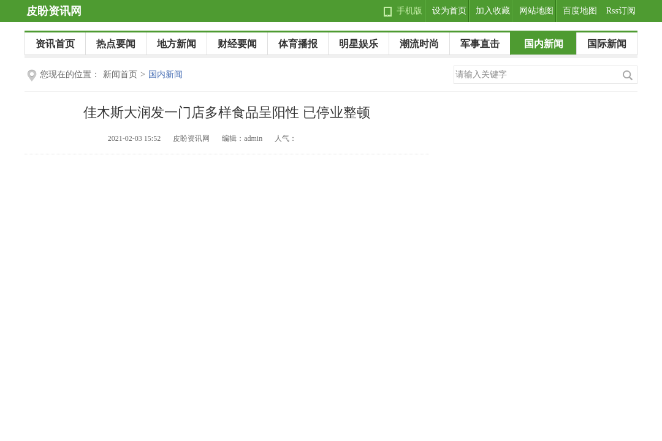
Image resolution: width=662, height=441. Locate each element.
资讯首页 (55, 44)
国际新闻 (606, 44)
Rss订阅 (621, 10)
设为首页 (449, 10)
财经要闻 (237, 44)
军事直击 (480, 44)
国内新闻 (543, 44)
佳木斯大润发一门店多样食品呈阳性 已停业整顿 (226, 112)
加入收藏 (493, 10)
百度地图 (580, 10)
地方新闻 (176, 44)
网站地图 (536, 10)
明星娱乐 (358, 44)
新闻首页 (120, 74)
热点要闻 (115, 44)
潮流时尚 (419, 44)
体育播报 (298, 44)
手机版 (409, 10)
